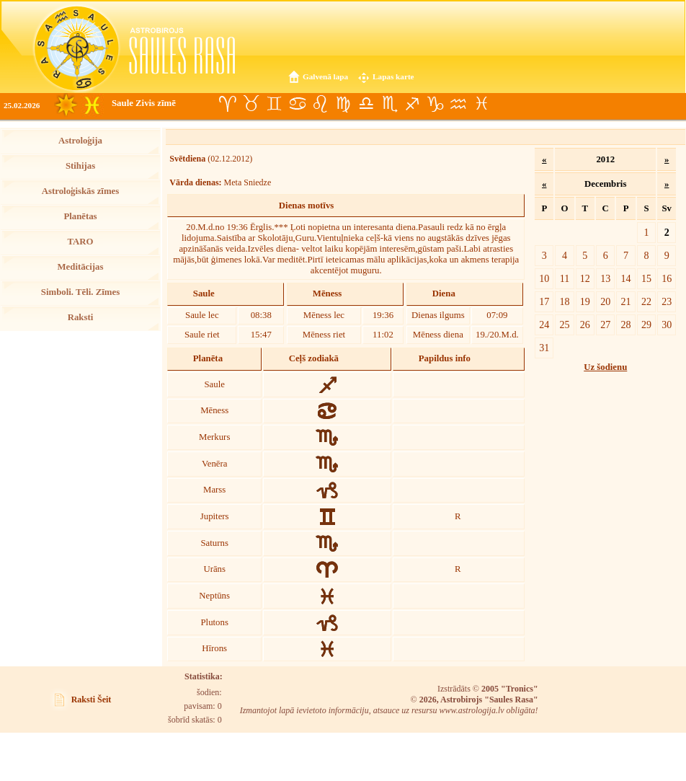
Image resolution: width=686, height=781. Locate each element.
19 (585, 301)
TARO (80, 242)
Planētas (80, 216)
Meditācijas (81, 267)
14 (626, 278)
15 (646, 278)
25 (564, 324)
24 (544, 324)
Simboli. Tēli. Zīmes (80, 292)
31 (544, 347)
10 (544, 278)
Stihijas (80, 166)
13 (605, 278)
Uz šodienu (605, 367)
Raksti (81, 317)
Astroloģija (80, 141)
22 (646, 301)
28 (626, 324)
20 (605, 301)
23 (667, 301)
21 (626, 301)
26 (585, 324)
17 (544, 301)
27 (605, 324)
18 (564, 301)
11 (565, 278)
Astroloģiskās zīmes (80, 191)
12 (585, 278)
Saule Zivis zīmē (144, 103)
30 (667, 324)
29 (646, 324)
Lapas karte (393, 76)
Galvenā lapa (325, 76)
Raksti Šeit (91, 699)
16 (667, 278)
